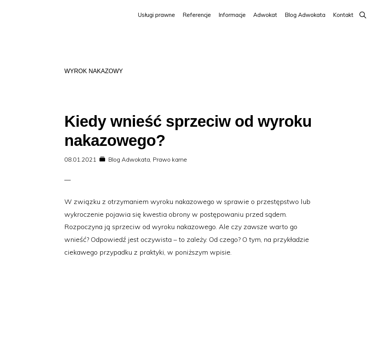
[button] (362, 14)
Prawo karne (170, 159)
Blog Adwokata (129, 159)
